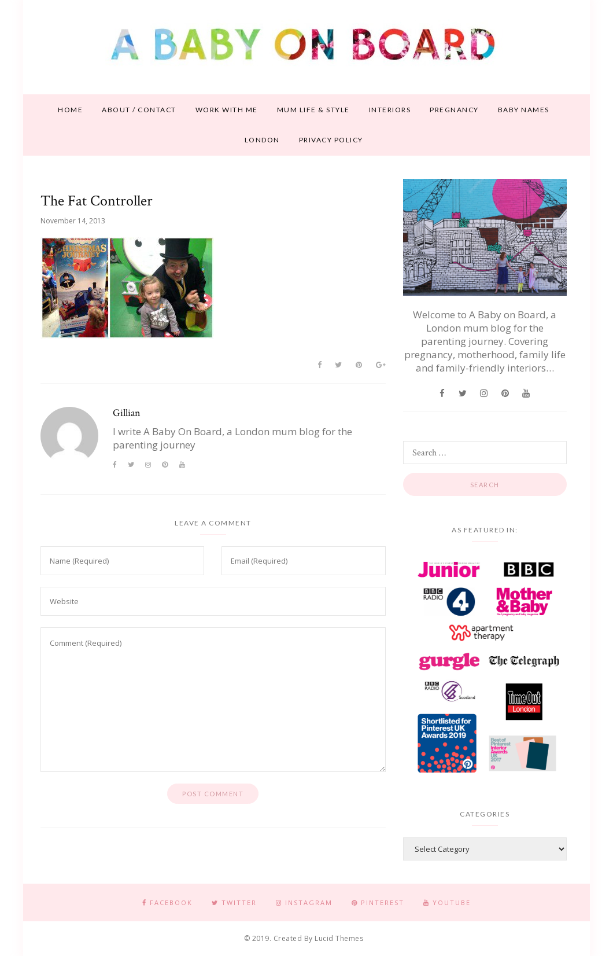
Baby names (523, 109)
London (262, 139)
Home (70, 109)
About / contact (139, 109)
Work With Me (226, 109)
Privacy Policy (331, 139)
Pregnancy (454, 109)
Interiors (390, 109)
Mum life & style (313, 109)
